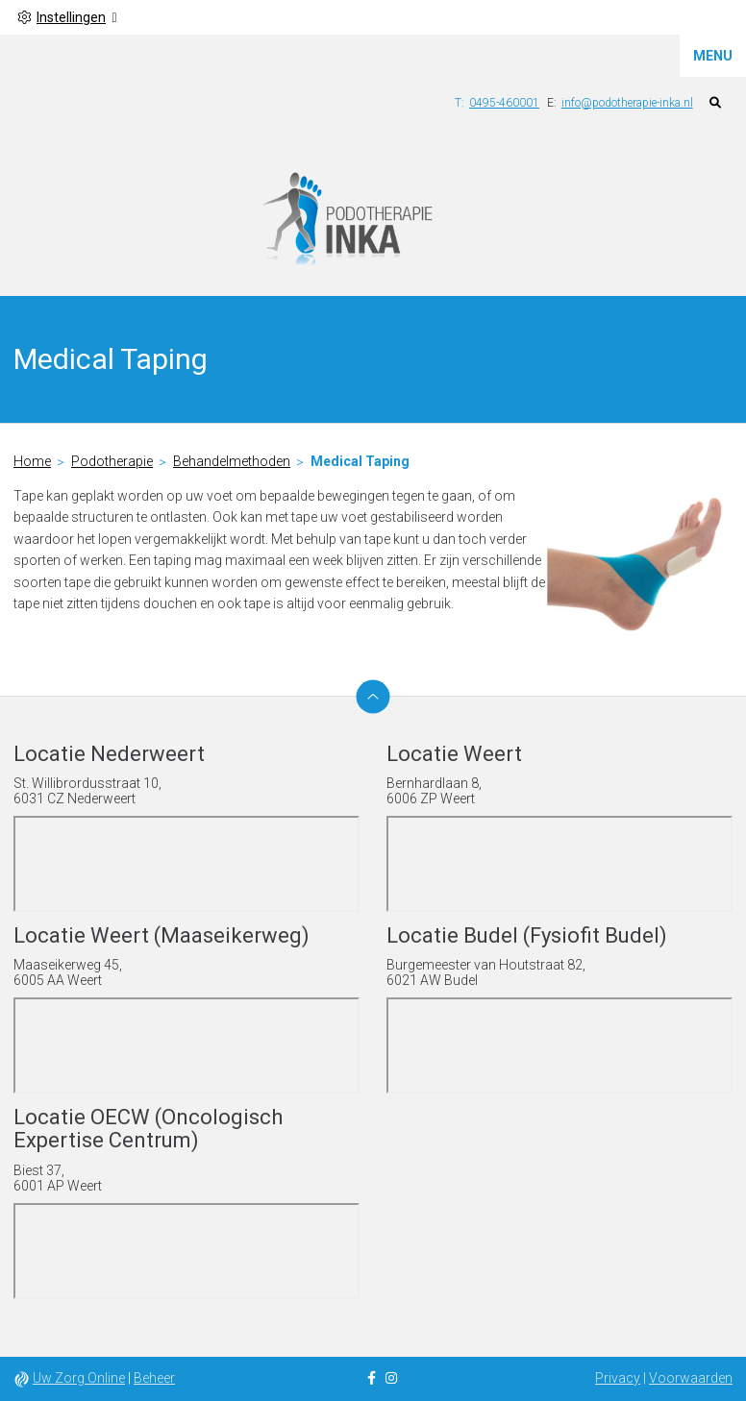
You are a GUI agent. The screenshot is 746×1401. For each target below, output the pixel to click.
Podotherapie (112, 461)
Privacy (617, 1378)
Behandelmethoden (231, 461)
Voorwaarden (691, 1378)
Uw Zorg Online (79, 1378)
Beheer (154, 1378)
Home (32, 461)
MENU (713, 55)
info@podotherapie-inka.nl (627, 103)
